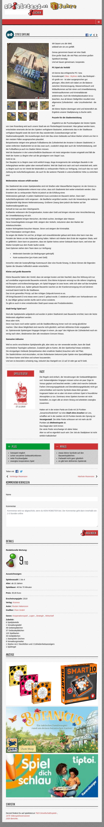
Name (8, 494)
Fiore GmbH (19, 610)
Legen (32, 616)
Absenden (89, 532)
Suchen (36, 12)
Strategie (40, 616)
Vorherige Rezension (16, 476)
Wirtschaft (49, 616)
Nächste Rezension (88, 476)
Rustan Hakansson (20, 606)
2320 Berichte (12, 818)
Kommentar (11, 506)
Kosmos (16, 602)
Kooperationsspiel (20, 616)
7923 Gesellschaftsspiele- (46, 813)
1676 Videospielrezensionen (18, 816)
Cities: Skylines (70, 76)
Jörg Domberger (20, 404)
